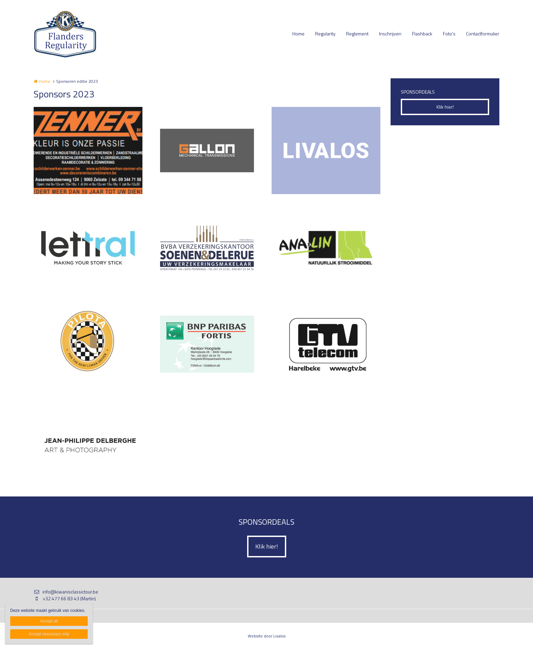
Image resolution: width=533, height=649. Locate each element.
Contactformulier (482, 33)
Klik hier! (445, 106)
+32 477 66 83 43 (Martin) (65, 598)
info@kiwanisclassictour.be (66, 591)
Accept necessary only (49, 634)
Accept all (49, 621)
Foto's (449, 33)
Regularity (325, 33)
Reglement (357, 33)
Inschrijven (390, 33)
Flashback (422, 33)
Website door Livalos (267, 636)
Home (298, 33)
